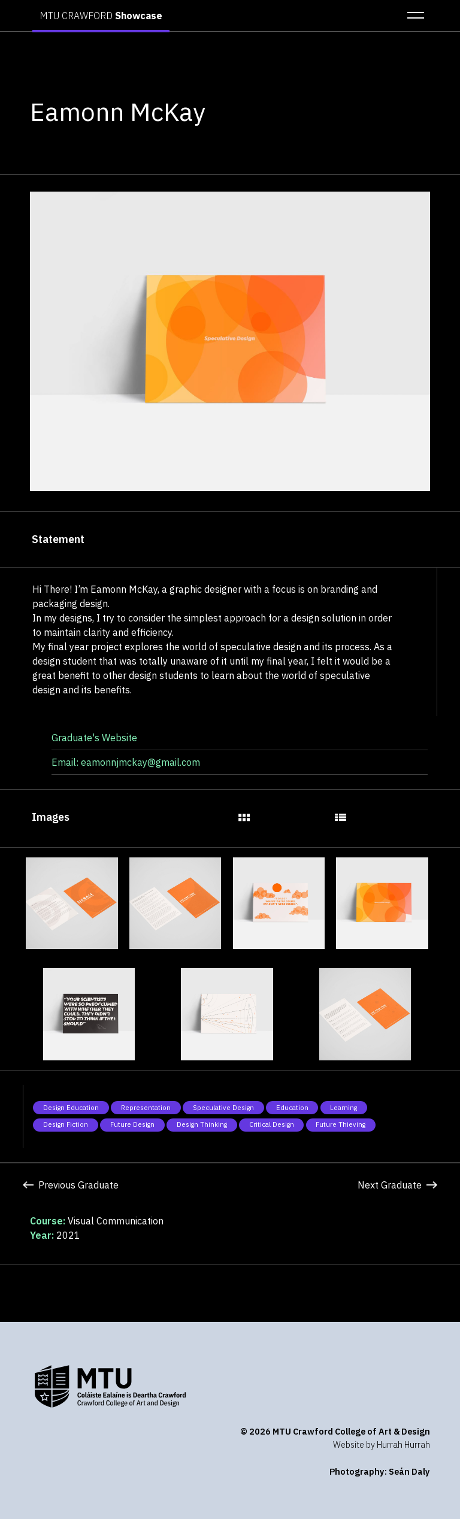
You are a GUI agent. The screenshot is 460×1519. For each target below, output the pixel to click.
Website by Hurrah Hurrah (381, 1444)
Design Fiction (65, 1124)
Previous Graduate (70, 1185)
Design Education (71, 1107)
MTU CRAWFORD (101, 15)
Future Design (132, 1124)
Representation (146, 1107)
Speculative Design (223, 1107)
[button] (412, 15)
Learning (343, 1107)
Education (292, 1107)
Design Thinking (202, 1124)
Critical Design (271, 1124)
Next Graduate (397, 1185)
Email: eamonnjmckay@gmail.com (126, 762)
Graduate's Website (94, 738)
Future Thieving (340, 1124)
